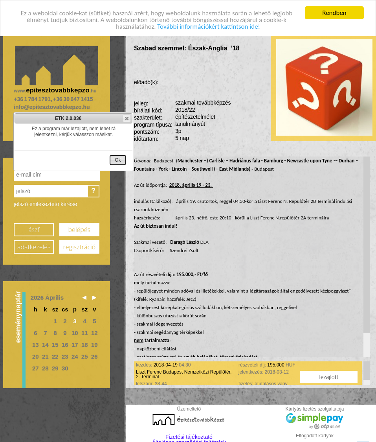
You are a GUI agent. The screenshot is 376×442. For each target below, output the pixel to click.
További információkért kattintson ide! (208, 24)
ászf (33, 228)
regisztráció (79, 245)
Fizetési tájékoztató (189, 435)
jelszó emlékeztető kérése (45, 202)
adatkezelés (33, 245)
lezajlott (329, 375)
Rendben (334, 11)
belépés (79, 228)
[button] (127, 118)
